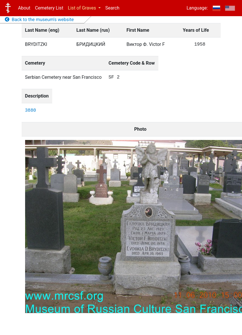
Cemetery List (49, 8)
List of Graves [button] (82, 8)
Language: (197, 8)
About (24, 8)
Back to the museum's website (39, 19)
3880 (30, 110)
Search (112, 8)
